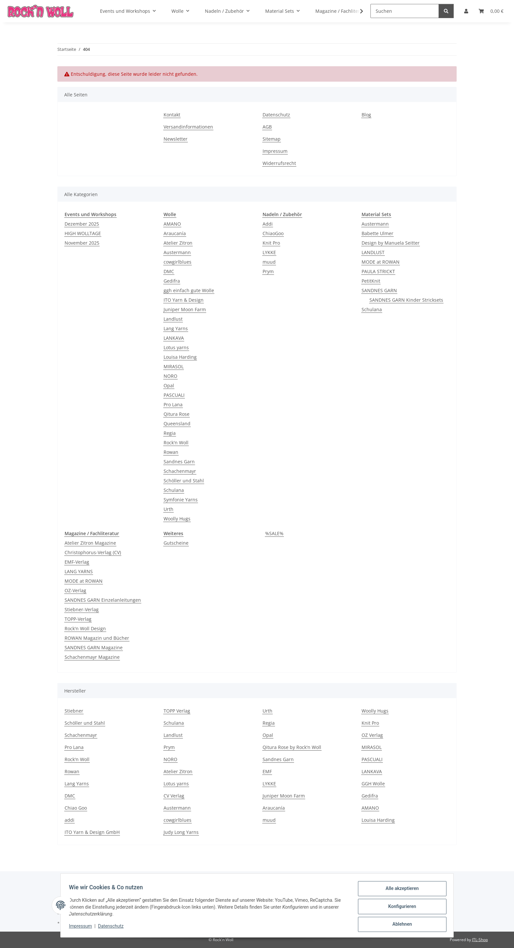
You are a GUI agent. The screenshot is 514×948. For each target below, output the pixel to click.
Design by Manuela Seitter (391, 243)
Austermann (177, 252)
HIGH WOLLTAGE (83, 233)
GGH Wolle (373, 783)
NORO (170, 376)
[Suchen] (404, 11)
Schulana (174, 490)
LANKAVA (174, 338)
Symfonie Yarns (181, 499)
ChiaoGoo (273, 233)
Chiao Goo (76, 808)
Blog (366, 114)
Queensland (177, 423)
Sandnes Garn (179, 461)
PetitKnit (371, 281)
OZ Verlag (372, 735)
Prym (268, 271)
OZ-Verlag (75, 590)
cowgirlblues (177, 262)
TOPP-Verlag (78, 619)
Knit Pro (271, 243)
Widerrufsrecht (279, 163)
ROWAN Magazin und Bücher (97, 638)
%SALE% (274, 533)
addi (69, 820)
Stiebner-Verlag (82, 609)
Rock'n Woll (176, 442)
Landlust (173, 319)
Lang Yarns (176, 328)
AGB (267, 127)
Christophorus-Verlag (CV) (93, 552)
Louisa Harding (180, 357)
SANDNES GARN (379, 290)
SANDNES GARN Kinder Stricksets (406, 300)
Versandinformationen (188, 127)
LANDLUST (373, 252)
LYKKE (269, 252)
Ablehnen (399, 924)
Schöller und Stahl (184, 480)
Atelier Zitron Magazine (90, 543)
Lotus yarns (176, 347)
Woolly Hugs (177, 518)
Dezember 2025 (82, 224)
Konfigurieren (400, 907)
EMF (267, 771)
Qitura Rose (176, 414)
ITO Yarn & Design (184, 300)
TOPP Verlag (177, 711)
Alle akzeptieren (399, 890)
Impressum (82, 927)
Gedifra (172, 281)
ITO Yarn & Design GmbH (92, 832)
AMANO (172, 224)
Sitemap (272, 139)
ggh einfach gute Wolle (189, 290)
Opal (169, 385)
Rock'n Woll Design (85, 628)
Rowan (171, 452)
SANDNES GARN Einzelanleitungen (103, 600)
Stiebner (74, 711)
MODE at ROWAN (381, 262)
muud (269, 262)
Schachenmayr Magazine (92, 657)
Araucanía (175, 233)
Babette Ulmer (377, 233)
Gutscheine (176, 543)
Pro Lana (173, 404)
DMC (169, 271)
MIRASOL (174, 366)
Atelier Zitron (178, 243)
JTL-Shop (480, 939)
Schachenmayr (180, 471)
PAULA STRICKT (378, 271)
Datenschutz (113, 927)
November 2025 (82, 243)
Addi (268, 224)
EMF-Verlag (77, 562)
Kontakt (172, 114)
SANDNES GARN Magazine (94, 647)
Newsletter (176, 139)
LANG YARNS (79, 571)
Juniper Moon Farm (185, 309)
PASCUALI (174, 395)
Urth (168, 509)
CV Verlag (174, 796)
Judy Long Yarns (181, 832)
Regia (170, 433)
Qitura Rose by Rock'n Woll (292, 747)
